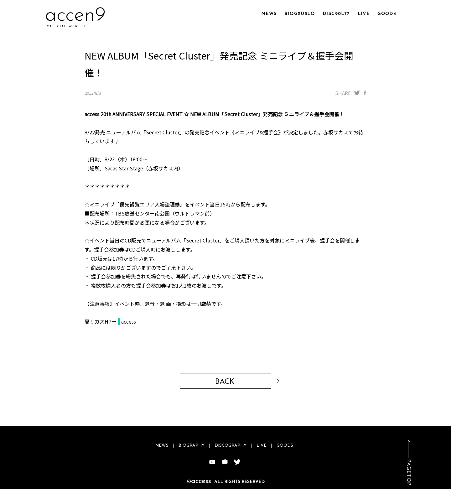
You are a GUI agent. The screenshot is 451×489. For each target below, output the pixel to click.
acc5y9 (75, 15)
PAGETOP (408, 472)
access (128, 321)
